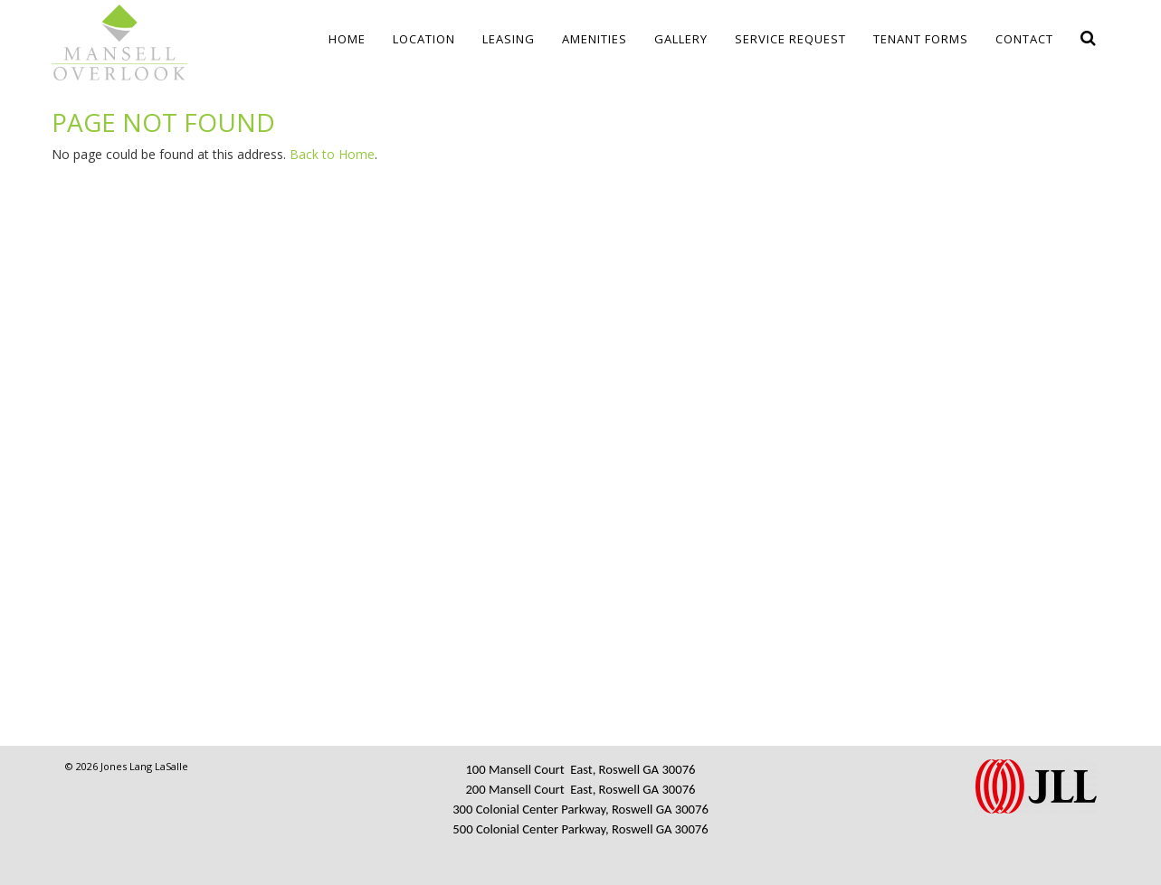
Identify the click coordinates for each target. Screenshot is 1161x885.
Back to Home (332, 154)
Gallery (681, 39)
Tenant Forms (920, 39)
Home (347, 39)
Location (424, 39)
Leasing (508, 39)
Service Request (790, 39)
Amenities (594, 39)
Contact (1024, 39)
